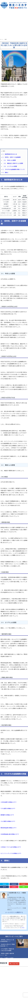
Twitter (4, 884)
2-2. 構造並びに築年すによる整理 (13, 163)
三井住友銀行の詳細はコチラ (8, 802)
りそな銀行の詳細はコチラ (8, 808)
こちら (22, 927)
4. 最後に (5, 172)
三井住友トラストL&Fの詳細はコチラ (11, 847)
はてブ (4, 886)
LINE (23, 886)
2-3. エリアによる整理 (10, 166)
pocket (14, 886)
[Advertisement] (13, 24)
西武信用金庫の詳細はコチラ (8, 828)
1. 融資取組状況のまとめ (10, 154)
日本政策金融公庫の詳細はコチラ (10, 834)
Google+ (23, 884)
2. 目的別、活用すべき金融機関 (11, 157)
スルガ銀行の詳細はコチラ (8, 821)
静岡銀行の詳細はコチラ (7, 815)
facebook (14, 884)
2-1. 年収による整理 (10, 160)
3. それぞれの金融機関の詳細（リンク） (14, 169)
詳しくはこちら (14, 963)
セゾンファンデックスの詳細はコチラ (11, 853)
